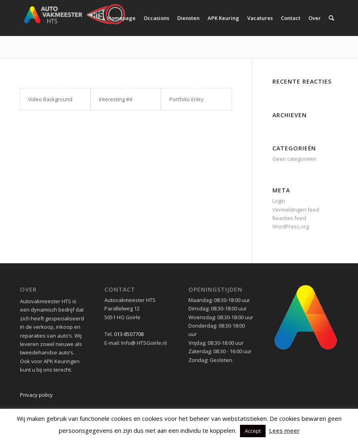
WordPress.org (290, 226)
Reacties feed (289, 218)
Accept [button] (253, 430)
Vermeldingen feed (295, 209)
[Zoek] (331, 18)
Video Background (50, 99)
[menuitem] (121, 18)
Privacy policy (36, 394)
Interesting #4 (115, 99)
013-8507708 (129, 334)
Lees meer (284, 430)
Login (278, 200)
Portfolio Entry (186, 99)
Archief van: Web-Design (57, 46)
